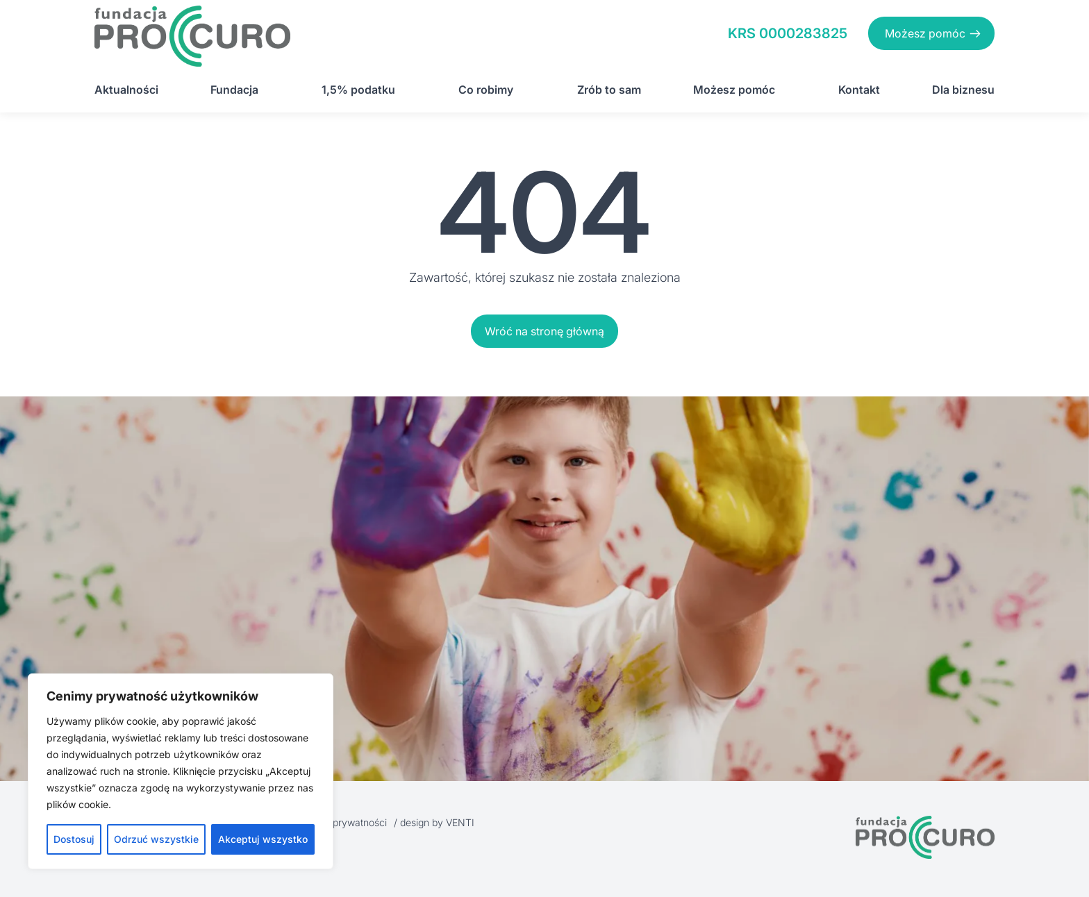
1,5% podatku (358, 90)
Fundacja (234, 90)
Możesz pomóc (925, 33)
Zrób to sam (609, 90)
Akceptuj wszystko (263, 839)
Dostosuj (73, 839)
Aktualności (126, 90)
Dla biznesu (963, 90)
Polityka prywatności (341, 822)
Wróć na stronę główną (544, 331)
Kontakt (859, 90)
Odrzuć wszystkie (156, 839)
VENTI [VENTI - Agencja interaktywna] (460, 822)
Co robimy (485, 90)
